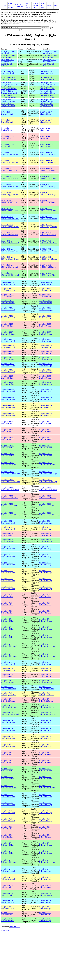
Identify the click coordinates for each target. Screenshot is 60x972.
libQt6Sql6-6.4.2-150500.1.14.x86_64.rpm (48, 274)
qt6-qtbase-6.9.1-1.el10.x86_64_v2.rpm (47, 645)
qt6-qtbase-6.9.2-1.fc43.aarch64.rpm (45, 522)
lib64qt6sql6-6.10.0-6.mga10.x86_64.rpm (47, 78)
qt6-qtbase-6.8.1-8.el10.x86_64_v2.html (9, 787)
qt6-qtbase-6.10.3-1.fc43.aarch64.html (8, 340)
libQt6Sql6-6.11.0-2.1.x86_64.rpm (46, 145)
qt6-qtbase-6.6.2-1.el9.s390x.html (7, 914)
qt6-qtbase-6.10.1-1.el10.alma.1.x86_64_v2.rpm (49, 514)
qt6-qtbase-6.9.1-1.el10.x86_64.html (7, 620)
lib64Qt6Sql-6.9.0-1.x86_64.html (7, 65)
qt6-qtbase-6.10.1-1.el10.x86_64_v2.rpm (47, 464)
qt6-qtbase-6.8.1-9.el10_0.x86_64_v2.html (10, 713)
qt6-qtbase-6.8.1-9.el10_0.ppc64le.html (8, 694)
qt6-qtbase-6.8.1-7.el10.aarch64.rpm (45, 796)
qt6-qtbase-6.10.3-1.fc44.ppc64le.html (8, 317)
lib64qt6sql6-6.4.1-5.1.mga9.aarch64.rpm (47, 92)
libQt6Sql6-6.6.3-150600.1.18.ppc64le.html (10, 226)
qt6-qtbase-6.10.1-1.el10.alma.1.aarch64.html (10, 473)
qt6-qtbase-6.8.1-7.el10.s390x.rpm (45, 828)
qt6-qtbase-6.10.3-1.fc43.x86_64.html (8, 358)
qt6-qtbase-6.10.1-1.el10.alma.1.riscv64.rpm (48, 489)
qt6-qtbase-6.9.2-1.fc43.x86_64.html (8, 540)
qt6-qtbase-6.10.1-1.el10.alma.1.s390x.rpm (47, 497)
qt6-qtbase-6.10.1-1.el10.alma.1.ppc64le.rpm (48, 481)
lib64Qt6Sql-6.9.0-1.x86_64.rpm (49, 65)
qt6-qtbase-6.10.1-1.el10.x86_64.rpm (45, 446)
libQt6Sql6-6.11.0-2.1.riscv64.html (7, 129)
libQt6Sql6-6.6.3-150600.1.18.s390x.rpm (48, 234)
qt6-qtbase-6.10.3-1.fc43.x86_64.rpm (45, 358)
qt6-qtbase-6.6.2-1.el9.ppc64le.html (7, 907)
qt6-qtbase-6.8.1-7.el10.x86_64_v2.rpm (47, 861)
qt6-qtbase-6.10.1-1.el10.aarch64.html (8, 390)
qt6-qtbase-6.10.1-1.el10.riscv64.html (7, 422)
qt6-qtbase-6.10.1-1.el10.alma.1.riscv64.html (10, 489)
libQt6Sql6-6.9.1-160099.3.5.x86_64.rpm (48, 177)
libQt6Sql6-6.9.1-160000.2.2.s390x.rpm (47, 201)
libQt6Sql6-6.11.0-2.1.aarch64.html (7, 113)
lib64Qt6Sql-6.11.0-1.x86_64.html (8, 56)
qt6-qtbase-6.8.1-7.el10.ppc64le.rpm (45, 812)
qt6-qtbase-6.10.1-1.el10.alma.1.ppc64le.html (10, 481)
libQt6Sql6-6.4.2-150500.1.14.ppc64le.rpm (48, 258)
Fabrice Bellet (5, 930)
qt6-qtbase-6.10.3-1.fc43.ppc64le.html (8, 346)
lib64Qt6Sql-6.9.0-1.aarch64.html (7, 61)
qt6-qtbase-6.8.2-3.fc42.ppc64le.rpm (45, 669)
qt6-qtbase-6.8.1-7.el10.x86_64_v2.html (9, 861)
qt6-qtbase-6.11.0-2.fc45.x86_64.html (8, 302)
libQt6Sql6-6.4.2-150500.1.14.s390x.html (9, 266)
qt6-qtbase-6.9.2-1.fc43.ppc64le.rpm (45, 528)
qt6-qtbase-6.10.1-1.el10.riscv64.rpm (45, 422)
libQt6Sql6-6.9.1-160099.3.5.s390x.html (9, 169)
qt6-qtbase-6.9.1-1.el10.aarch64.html (8, 547)
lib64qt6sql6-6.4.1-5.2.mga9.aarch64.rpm (47, 83)
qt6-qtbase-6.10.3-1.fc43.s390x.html (7, 352)
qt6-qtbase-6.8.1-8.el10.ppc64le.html (8, 737)
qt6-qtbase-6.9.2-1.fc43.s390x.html (7, 534)
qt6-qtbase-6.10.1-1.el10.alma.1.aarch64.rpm (48, 473)
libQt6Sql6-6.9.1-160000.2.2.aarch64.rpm (48, 185)
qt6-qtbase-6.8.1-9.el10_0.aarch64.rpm (46, 688)
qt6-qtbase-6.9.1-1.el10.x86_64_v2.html (9, 645)
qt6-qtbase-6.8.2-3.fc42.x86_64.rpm (45, 681)
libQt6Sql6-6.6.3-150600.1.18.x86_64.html (10, 242)
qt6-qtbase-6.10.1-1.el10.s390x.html (7, 430)
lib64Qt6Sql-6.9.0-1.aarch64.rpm (49, 61)
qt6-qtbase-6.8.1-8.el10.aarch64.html (8, 721)
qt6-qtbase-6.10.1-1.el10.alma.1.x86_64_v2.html (11, 514)
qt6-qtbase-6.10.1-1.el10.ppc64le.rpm (45, 406)
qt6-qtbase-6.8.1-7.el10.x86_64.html (7, 844)
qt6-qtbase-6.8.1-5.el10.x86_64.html (7, 894)
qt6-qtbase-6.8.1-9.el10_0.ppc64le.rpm (46, 694)
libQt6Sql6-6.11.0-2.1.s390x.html (7, 137)
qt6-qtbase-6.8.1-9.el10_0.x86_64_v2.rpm (47, 713)
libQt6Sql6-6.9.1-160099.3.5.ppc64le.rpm (48, 161)
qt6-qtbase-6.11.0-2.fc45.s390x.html (7, 295)
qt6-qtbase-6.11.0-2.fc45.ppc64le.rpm (45, 289)
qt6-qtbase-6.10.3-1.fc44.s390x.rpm (45, 325)
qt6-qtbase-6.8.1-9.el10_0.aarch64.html (8, 688)
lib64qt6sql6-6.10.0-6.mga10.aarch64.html (8, 72)
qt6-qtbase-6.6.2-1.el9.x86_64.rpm (45, 920)
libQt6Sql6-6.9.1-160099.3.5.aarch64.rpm (48, 153)
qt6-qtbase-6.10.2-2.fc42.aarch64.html (8, 365)
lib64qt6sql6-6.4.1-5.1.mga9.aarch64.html (9, 92)
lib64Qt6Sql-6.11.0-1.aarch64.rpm (50, 52)
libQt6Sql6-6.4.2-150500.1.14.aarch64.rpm (48, 250)
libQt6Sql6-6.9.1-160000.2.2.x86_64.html (9, 210)
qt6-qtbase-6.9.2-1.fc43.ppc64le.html (8, 528)
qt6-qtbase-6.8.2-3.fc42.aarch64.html (8, 663)
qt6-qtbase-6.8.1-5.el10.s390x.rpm (45, 886)
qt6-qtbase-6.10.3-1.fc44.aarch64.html (8, 309)
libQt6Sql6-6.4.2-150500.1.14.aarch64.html (10, 250)
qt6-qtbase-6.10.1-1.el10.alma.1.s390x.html (9, 497)
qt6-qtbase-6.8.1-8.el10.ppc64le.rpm (45, 737)
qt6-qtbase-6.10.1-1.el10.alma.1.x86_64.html (10, 505)
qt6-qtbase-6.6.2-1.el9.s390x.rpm (45, 914)
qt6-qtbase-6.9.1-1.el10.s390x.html (7, 596)
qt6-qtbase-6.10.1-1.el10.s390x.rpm (45, 430)
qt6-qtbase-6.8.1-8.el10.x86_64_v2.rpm (47, 787)
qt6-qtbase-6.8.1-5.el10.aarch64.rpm (45, 870)
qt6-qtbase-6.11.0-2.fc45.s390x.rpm (45, 295)
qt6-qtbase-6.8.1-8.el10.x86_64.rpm (45, 769)
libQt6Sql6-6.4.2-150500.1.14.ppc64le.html (10, 258)
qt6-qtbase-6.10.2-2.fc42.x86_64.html (8, 383)
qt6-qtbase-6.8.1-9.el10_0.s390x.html (8, 700)
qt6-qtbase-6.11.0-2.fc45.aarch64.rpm (45, 283)
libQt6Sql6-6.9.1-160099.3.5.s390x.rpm (47, 169)
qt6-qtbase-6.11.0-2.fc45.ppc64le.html (8, 289)
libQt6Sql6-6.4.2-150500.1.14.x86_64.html (10, 274)
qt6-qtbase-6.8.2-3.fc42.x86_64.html (8, 681)
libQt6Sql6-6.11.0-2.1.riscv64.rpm (46, 129)
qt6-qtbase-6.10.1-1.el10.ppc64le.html (8, 406)
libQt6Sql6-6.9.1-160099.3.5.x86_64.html (9, 177)
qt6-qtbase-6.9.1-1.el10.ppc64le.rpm (45, 572)
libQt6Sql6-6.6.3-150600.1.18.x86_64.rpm (48, 242)
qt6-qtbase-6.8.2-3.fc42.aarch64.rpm (45, 663)
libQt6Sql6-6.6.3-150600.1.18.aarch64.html (10, 218)
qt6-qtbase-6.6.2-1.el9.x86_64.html (7, 920)
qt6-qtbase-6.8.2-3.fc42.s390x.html (7, 675)
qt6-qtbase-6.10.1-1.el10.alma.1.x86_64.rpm (48, 505)
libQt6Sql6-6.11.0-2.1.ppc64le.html (7, 121)
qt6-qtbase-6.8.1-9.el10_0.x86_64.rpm (46, 706)
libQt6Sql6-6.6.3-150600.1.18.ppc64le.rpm (48, 226)
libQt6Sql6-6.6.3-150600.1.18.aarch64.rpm (48, 218)
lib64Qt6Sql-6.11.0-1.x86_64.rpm (50, 56)
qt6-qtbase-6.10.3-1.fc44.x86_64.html (8, 333)
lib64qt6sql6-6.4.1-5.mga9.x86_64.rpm (46, 105)
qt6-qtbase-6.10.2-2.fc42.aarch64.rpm (45, 365)
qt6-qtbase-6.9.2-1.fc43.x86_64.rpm (45, 540)
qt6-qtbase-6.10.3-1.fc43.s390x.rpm (45, 352)
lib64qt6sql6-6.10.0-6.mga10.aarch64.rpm (47, 72)
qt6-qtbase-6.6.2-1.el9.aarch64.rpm (45, 901)
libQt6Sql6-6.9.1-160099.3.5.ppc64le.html (9, 161)
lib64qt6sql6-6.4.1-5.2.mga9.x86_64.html (9, 88)
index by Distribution (19, 5)
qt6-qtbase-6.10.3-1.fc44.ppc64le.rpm (45, 317)
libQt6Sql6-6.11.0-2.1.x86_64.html (7, 145)
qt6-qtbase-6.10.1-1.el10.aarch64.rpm (45, 390)
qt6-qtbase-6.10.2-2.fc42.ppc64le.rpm (45, 371)
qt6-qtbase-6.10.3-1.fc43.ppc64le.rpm (45, 346)
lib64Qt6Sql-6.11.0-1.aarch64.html (8, 52)
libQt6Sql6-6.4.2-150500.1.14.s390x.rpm (48, 266)
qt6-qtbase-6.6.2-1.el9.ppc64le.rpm (45, 907)
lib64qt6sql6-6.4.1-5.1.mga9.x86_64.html (9, 96)
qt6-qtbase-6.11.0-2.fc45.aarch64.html (8, 283)
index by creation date (36, 5)
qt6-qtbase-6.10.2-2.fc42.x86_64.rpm (45, 383)
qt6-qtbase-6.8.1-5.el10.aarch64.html (8, 870)
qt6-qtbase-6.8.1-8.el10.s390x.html (7, 753)
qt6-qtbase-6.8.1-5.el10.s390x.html (7, 886)
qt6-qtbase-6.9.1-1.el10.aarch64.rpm (45, 547)
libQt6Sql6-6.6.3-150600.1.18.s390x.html (9, 234)
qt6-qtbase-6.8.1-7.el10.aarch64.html (8, 796)
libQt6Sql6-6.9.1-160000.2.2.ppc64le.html (9, 193)
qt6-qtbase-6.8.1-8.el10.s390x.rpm (45, 753)
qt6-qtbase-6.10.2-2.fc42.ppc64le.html (8, 371)
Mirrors (49, 5)
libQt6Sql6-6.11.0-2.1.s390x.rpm (46, 137)
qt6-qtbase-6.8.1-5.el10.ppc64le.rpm (45, 878)
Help (55, 5)
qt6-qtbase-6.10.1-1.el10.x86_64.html (7, 446)
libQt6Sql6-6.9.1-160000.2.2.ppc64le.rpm (48, 193)
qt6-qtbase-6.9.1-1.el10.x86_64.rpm (45, 620)
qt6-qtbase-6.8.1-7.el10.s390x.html (7, 828)
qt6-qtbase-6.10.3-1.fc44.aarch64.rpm (45, 309)
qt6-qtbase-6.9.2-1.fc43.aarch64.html (8, 522)
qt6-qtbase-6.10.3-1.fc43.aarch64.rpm (45, 340)
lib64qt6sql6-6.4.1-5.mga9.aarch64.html (8, 100)
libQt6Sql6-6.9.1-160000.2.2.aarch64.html (9, 185)
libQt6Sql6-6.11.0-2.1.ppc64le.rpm (46, 121)
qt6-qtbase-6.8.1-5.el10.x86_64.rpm (45, 894)
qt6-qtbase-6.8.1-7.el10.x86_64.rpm (45, 844)
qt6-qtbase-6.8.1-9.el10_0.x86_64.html (8, 706)
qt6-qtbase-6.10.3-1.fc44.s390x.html (7, 325)
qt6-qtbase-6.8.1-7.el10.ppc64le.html (8, 812)
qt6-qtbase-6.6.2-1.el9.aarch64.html (7, 901)
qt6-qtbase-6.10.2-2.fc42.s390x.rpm (45, 377)
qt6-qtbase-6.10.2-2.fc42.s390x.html (7, 377)
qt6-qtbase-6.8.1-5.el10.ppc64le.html (8, 878)
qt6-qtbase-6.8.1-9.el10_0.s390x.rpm (46, 700)
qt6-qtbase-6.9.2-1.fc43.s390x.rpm (45, 534)
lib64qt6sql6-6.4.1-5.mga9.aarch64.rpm (47, 100)
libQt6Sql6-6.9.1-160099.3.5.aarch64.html (9, 153)
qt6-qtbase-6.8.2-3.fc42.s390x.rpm (45, 675)
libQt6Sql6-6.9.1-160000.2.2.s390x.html (9, 201)
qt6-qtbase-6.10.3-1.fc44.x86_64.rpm (45, 333)
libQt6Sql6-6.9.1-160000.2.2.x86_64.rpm (48, 210)
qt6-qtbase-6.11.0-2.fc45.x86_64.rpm (45, 302)
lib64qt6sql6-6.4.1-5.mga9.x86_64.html (8, 105)
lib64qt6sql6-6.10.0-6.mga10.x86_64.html (8, 78)
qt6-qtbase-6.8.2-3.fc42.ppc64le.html (8, 669)
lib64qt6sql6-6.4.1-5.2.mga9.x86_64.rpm (47, 88)
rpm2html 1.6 (15, 927)
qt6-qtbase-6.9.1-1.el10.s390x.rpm (45, 596)
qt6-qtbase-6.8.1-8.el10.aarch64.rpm (45, 721)
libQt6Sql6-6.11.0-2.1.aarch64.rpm (46, 113)
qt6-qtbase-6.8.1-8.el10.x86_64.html (7, 769)
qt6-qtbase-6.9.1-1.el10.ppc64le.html (8, 572)
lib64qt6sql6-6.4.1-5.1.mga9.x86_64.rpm (47, 96)
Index (4, 5)
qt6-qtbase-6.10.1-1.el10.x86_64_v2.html (9, 464)
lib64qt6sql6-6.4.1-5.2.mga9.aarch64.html (9, 83)
